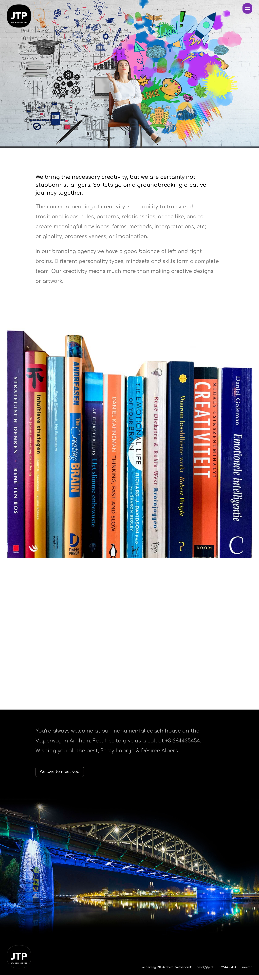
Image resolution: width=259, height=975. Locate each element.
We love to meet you (59, 771)
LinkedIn (246, 967)
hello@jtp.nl (205, 967)
